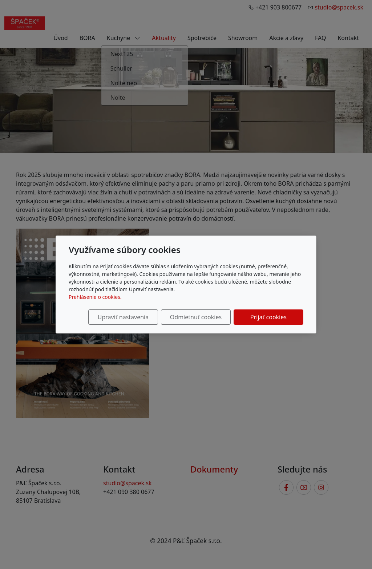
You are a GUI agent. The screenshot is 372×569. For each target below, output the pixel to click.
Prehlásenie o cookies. (95, 296)
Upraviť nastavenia (123, 317)
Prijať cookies (268, 317)
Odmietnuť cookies (196, 317)
